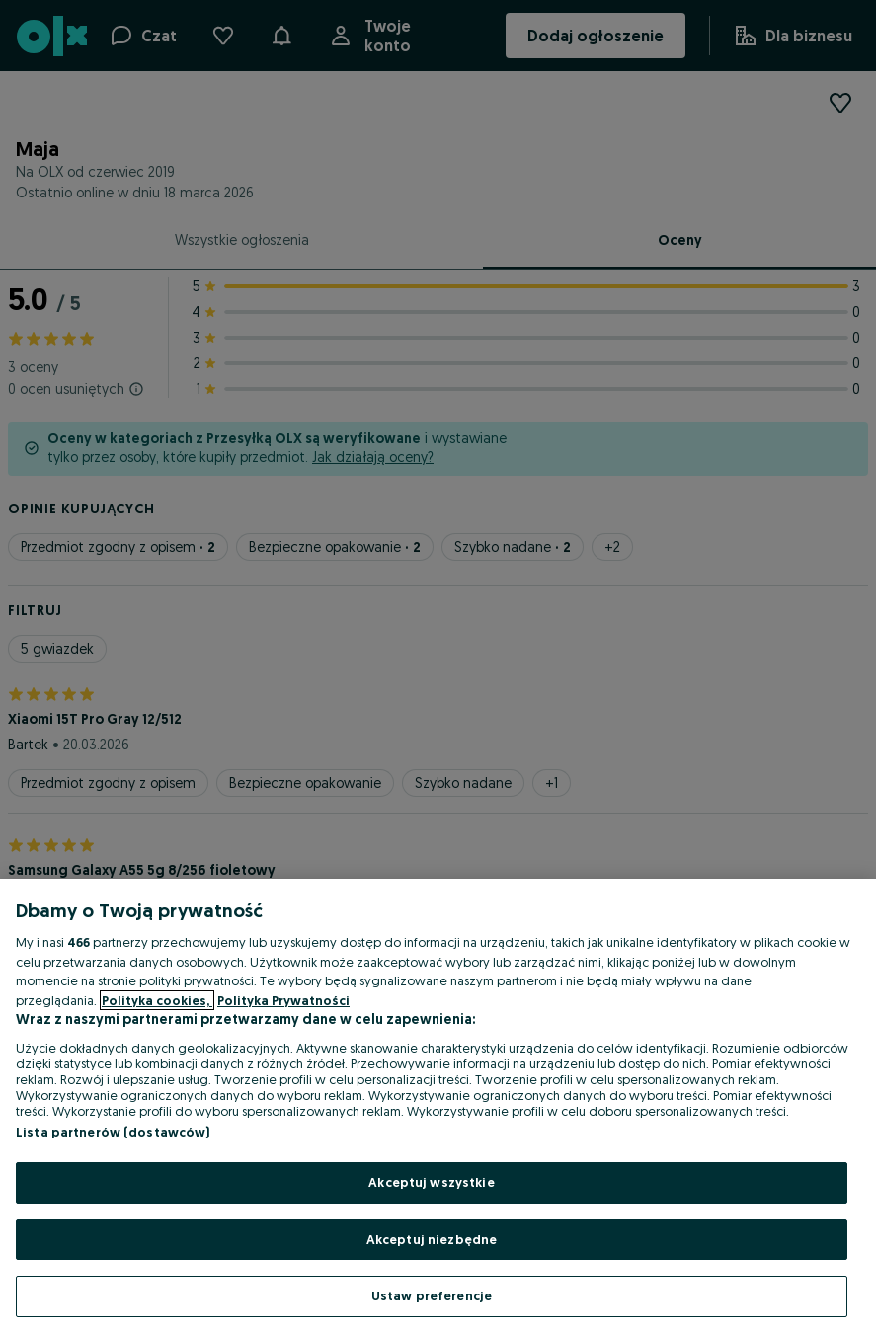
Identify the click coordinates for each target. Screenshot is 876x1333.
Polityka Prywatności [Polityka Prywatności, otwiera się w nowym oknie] (283, 1000)
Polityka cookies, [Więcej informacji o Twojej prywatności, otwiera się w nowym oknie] (157, 1000)
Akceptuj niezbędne (431, 1239)
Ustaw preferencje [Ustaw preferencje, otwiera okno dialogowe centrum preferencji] (431, 1295)
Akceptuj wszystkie (431, 1182)
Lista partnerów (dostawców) (113, 1131)
